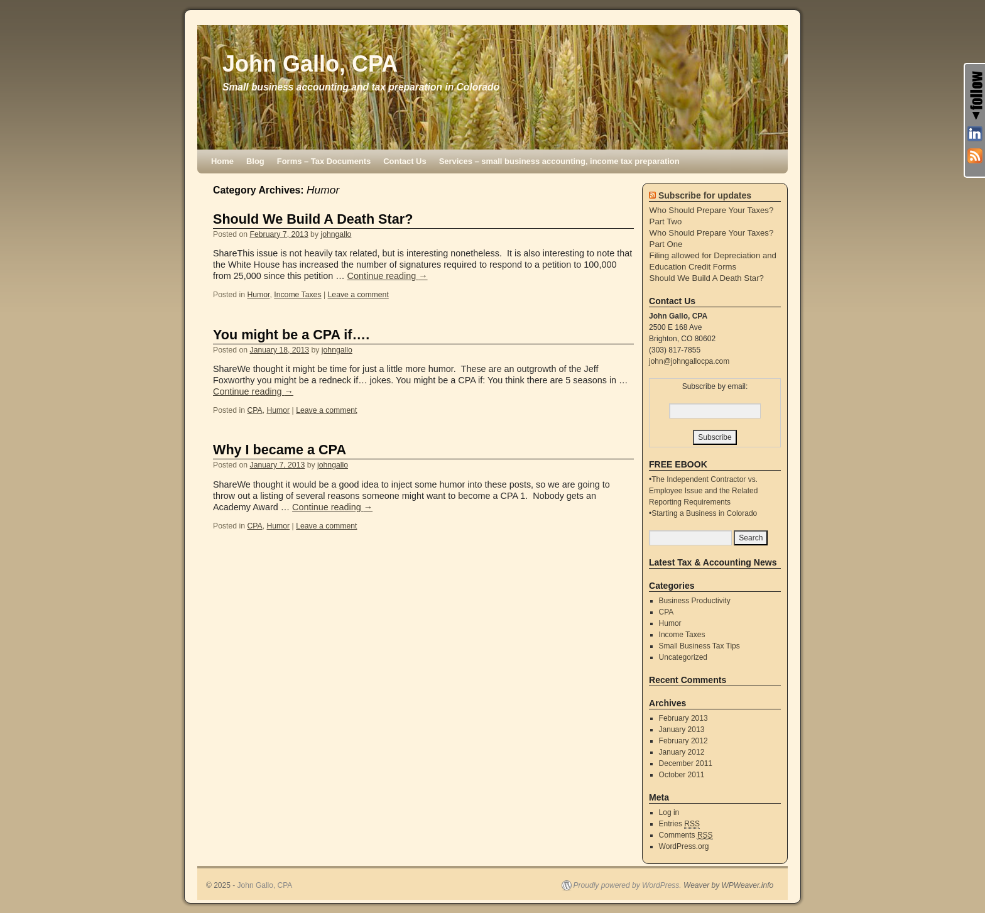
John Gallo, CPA (310, 64)
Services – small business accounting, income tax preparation (559, 161)
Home (222, 161)
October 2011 (682, 774)
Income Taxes (297, 294)
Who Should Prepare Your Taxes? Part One (712, 238)
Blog (255, 161)
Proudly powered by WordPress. (628, 885)
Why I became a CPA (279, 449)
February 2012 (683, 740)
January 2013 (682, 729)
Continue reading (387, 276)
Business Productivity (695, 600)
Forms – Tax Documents (324, 161)
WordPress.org (684, 846)
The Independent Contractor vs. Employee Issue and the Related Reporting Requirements (703, 490)
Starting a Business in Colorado (704, 513)
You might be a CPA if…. (291, 334)
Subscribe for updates (704, 195)
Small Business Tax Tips (699, 646)
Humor (258, 294)
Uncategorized (683, 657)
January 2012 (682, 752)
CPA (254, 410)
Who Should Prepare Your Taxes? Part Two (712, 215)
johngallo (335, 234)
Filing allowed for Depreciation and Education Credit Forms (713, 261)
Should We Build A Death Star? (313, 219)
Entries (679, 824)
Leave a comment (358, 294)
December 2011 (685, 763)
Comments (686, 835)
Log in (669, 812)
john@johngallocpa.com (689, 361)
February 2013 (683, 718)
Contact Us (404, 161)
